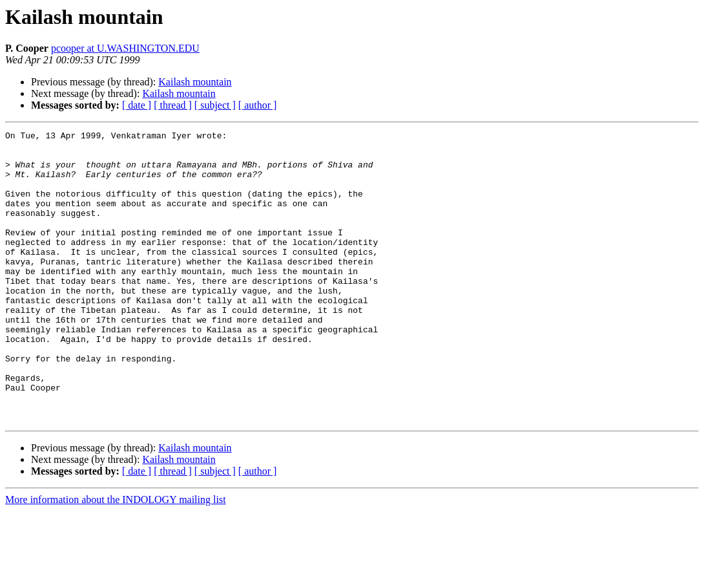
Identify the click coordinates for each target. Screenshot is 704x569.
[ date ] (136, 105)
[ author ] (257, 105)
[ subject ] (215, 105)
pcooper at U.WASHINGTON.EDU (125, 48)
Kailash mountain (194, 81)
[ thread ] (173, 105)
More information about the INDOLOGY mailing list (115, 557)
